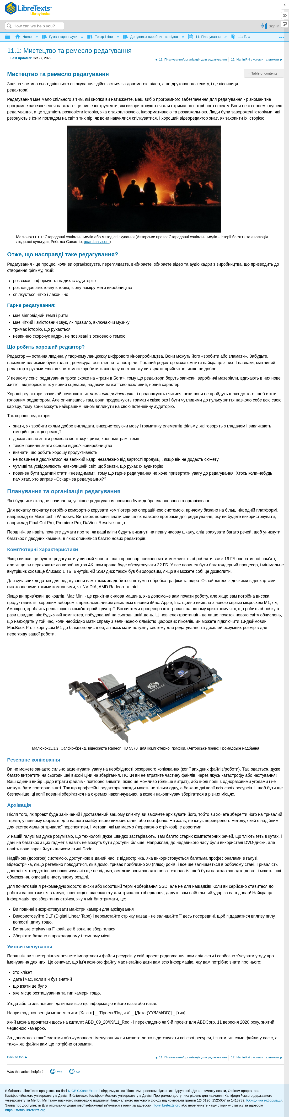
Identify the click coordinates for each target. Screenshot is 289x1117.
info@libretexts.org (166, 1105)
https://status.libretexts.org (25, 1110)
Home (24, 37)
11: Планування (204, 37)
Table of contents (264, 73)
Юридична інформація (264, 1100)
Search (9, 26)
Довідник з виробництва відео (151, 37)
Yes (59, 1072)
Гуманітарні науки (60, 37)
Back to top (15, 1057)
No (78, 1072)
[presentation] (37, 237)
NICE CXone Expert (84, 1091)
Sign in (274, 26)
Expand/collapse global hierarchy (10, 37)
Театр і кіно (100, 37)
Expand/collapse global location (281, 36)
